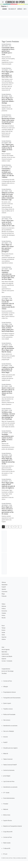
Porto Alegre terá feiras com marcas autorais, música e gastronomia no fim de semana (7, 510)
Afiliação (5, 686)
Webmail (5, 809)
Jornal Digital (6, 776)
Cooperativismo (6, 669)
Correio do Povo (7, 681)
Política (4, 608)
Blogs (3, 594)
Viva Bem (4, 673)
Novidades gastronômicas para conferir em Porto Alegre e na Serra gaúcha (8, 438)
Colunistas (4, 591)
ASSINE (4, 9)
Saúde (3, 632)
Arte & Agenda (5, 649)
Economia (4, 611)
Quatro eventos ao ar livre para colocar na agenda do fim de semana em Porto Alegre (8, 391)
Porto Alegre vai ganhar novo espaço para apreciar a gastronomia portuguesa (8, 248)
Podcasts (4, 596)
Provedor (5, 804)
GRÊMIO (19, 9)
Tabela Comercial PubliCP (10, 764)
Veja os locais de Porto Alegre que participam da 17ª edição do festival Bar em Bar (8, 460)
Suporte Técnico (7, 820)
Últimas (4, 582)
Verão (3, 635)
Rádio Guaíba (6, 843)
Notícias (4, 606)
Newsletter (4, 584)
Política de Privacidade (9, 714)
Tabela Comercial (7, 759)
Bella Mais (4, 652)
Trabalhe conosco (8, 709)
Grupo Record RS (7, 831)
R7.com (5, 854)
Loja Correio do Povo (8, 781)
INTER (25, 9)
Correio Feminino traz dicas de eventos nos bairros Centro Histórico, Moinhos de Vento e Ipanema (8, 400)
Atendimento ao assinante (10, 725)
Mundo (4, 618)
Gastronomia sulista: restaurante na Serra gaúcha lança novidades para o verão (8, 51)
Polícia (3, 615)
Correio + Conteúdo (7, 661)
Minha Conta (6, 815)
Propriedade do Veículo (9, 692)
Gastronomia (5, 654)
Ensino (3, 630)
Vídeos (3, 604)
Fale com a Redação (8, 731)
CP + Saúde (6, 792)
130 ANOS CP (12, 9)
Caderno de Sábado (7, 656)
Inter (3, 647)
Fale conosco (6, 720)
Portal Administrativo (9, 798)
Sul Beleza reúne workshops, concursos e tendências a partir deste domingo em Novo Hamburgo (8, 415)
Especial (4, 658)
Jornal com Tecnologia (7, 671)
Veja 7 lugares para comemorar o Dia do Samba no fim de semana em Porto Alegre (8, 148)
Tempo (3, 628)
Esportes (4, 637)
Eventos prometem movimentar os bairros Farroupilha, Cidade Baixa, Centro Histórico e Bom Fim (8, 314)
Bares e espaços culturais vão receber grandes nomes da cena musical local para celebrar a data (8, 157)
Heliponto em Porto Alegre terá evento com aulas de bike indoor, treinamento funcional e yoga (8, 196)
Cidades (4, 613)
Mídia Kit (5, 753)
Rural (3, 625)
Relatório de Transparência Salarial (12, 826)
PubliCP (4, 587)
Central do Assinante (8, 770)
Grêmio (4, 639)
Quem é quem (7, 703)
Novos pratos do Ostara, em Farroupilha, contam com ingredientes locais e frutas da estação (8, 60)
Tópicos (4, 6)
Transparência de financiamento (11, 698)
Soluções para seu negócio (10, 748)
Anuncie (5, 737)
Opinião (4, 589)
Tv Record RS (6, 848)
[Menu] (3, 2)
